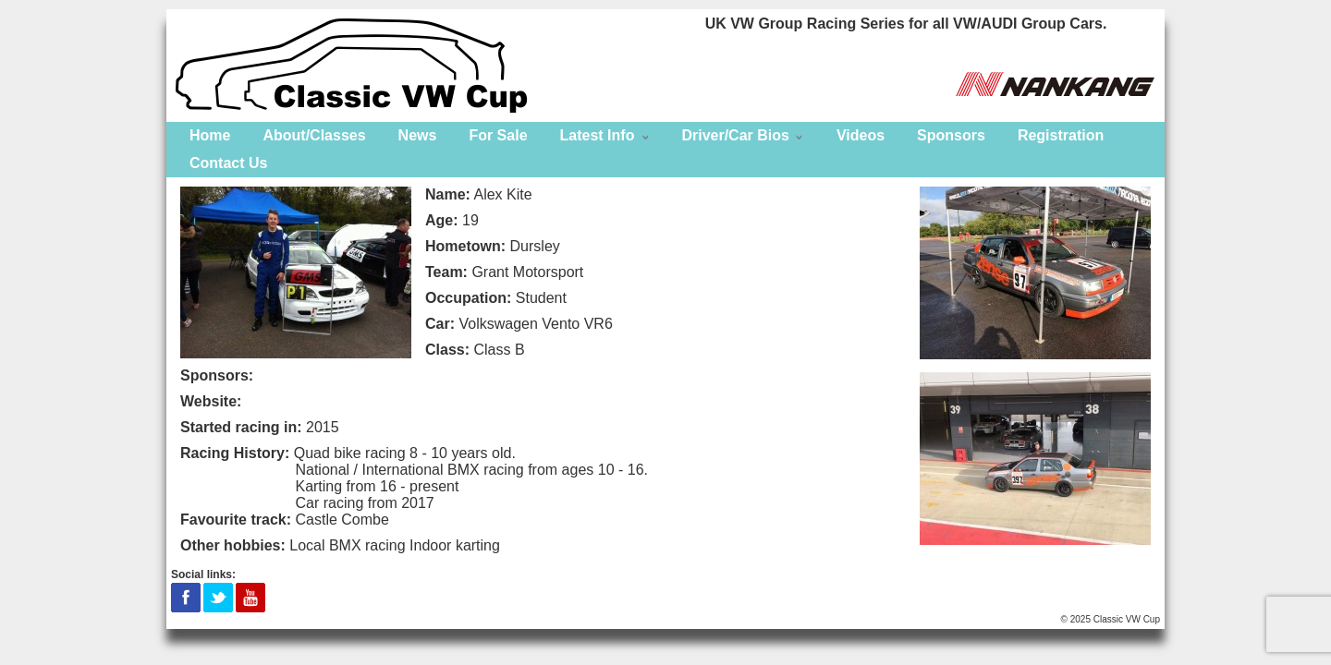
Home (209, 135)
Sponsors (951, 135)
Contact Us (228, 163)
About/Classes (314, 135)
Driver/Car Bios (735, 135)
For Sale (498, 135)
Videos (860, 135)
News (417, 135)
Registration (1061, 135)
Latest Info (597, 135)
